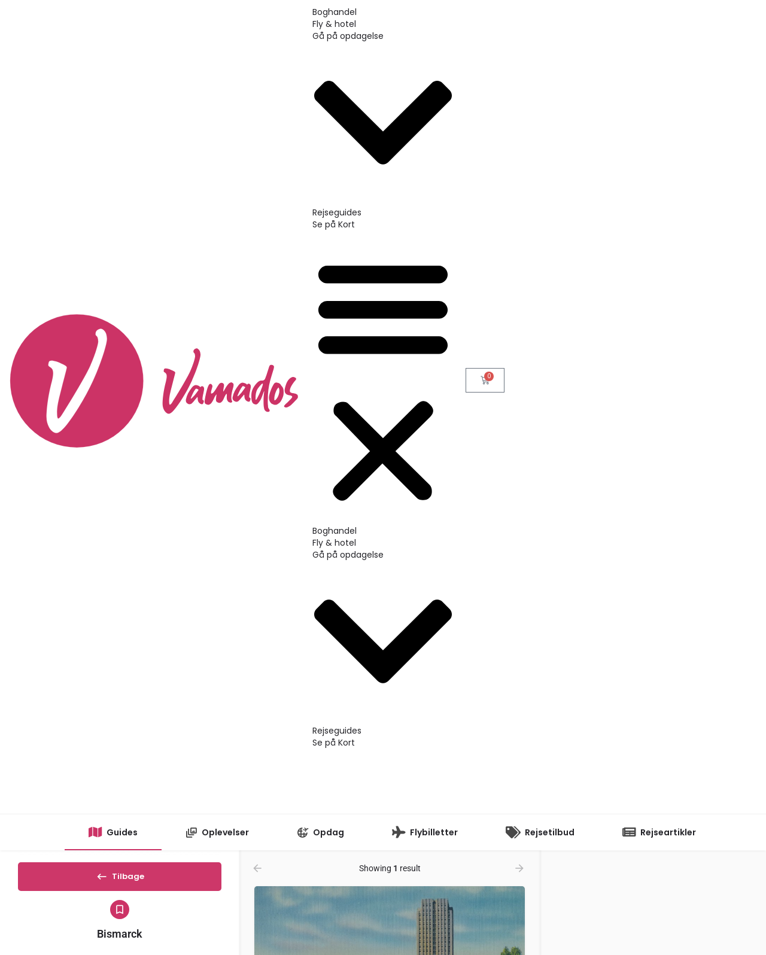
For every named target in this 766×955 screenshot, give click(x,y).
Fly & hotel (334, 24)
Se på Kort (333, 224)
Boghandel (334, 12)
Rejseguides (336, 212)
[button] (383, 380)
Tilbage (119, 880)
